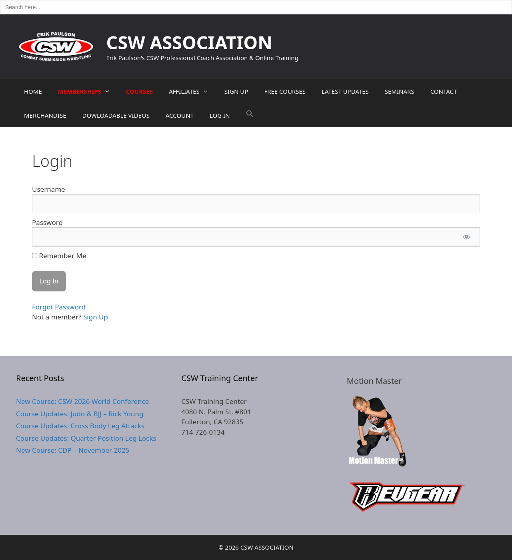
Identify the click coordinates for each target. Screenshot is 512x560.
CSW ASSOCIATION (189, 42)
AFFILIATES (192, 91)
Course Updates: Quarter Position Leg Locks (86, 438)
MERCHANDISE (45, 115)
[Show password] (466, 237)
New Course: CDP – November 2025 (72, 450)
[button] (250, 115)
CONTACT (443, 91)
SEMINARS (399, 91)
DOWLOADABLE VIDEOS (115, 115)
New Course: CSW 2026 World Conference (82, 401)
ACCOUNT (180, 115)
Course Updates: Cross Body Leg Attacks (80, 425)
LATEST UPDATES (345, 91)
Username (48, 189)
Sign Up (95, 316)
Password (47, 222)
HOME (33, 91)
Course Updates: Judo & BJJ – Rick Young (79, 413)
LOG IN (220, 115)
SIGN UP (236, 91)
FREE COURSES (285, 91)
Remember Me (59, 255)
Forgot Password (59, 306)
